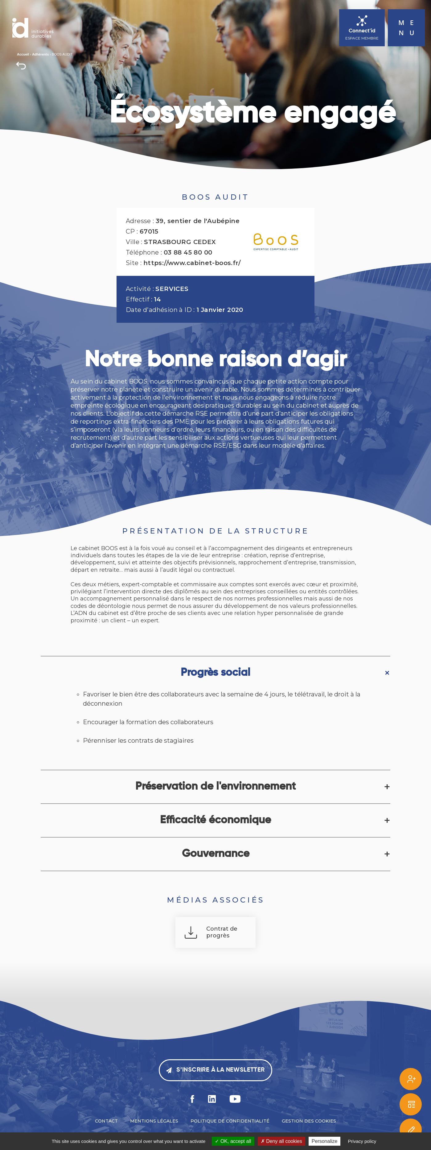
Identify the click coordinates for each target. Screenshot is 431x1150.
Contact (106, 1121)
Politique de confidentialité (230, 1121)
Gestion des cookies (309, 1121)
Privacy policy (362, 1141)
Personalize (325, 1141)
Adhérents (40, 54)
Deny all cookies (281, 1141)
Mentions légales (154, 1121)
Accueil (23, 54)
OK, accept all (233, 1141)
